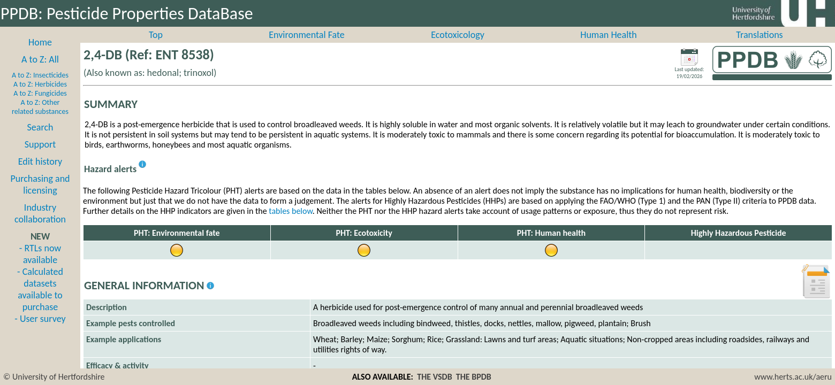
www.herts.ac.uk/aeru (793, 377)
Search (40, 139)
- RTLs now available (40, 266)
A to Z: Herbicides (40, 96)
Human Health (608, 46)
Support (40, 156)
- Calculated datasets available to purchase (40, 301)
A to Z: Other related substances (40, 119)
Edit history (40, 173)
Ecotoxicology (457, 46)
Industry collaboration (40, 225)
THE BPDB (473, 377)
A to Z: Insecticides (40, 86)
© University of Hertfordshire (54, 377)
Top (156, 46)
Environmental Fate (306, 46)
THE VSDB (434, 377)
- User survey (39, 330)
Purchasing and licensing (40, 196)
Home (40, 54)
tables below (291, 223)
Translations (759, 46)
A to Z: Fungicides (40, 105)
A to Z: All (40, 71)
